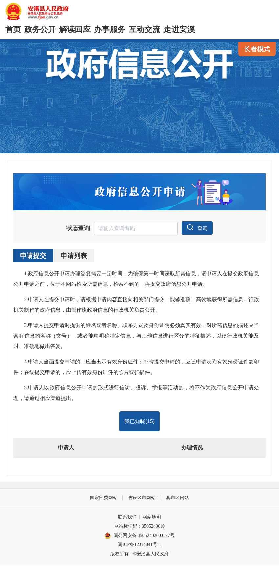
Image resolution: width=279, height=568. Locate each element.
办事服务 (109, 29)
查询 (197, 230)
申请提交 (33, 258)
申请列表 (74, 258)
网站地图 (151, 520)
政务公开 (40, 29)
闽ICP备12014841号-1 (139, 548)
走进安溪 (179, 29)
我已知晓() (139, 424)
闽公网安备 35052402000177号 (139, 539)
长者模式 (257, 49)
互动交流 (144, 29)
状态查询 (78, 230)
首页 (13, 29)
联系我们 (127, 520)
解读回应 (75, 29)
